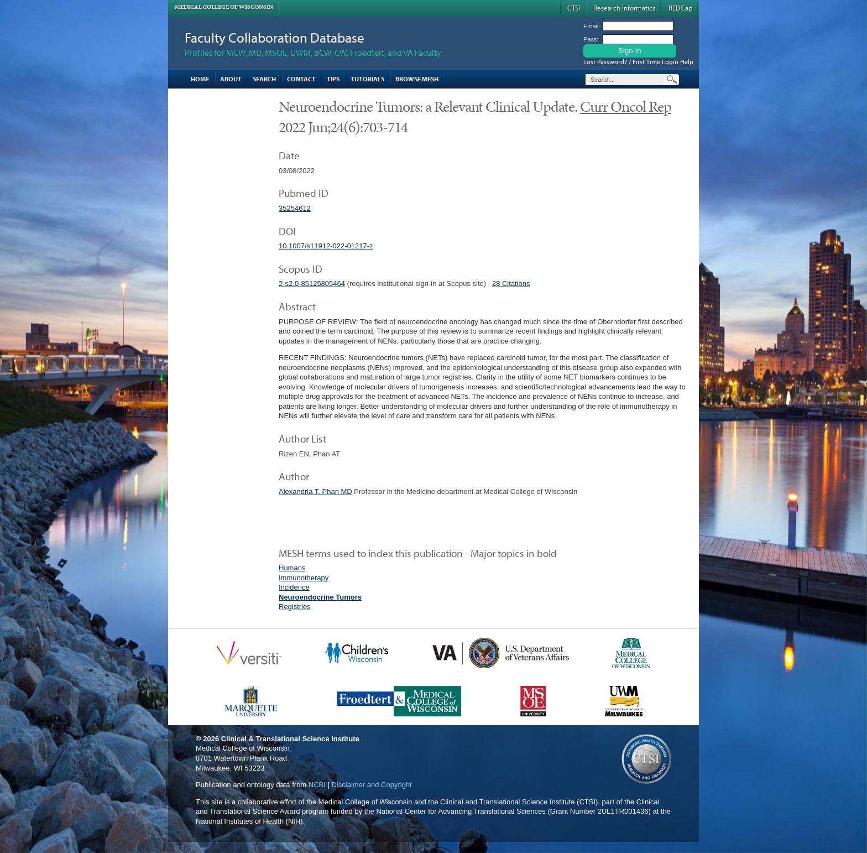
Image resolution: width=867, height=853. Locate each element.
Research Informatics (624, 7)
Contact (301, 79)
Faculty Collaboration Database (274, 37)
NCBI (317, 785)
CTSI (573, 7)
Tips (333, 79)
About (231, 79)
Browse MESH (416, 79)
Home (200, 79)
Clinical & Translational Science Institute (290, 739)
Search (264, 79)
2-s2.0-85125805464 (312, 283)
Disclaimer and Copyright (371, 785)
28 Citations (511, 283)
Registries (295, 606)
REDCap (680, 7)
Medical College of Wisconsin (224, 7)
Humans (292, 568)
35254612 (295, 208)
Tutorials (367, 79)
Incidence (294, 587)
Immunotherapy (303, 578)
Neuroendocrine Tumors (320, 597)
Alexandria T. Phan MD (315, 491)
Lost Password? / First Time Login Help (638, 62)
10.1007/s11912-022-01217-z (326, 246)
